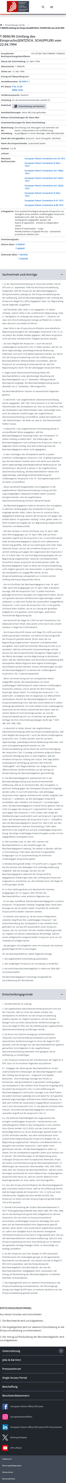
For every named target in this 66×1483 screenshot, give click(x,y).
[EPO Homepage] (18, 7)
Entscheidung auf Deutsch (29, 106)
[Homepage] (1, 25)
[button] (33, 274)
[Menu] (51, 7)
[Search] (43, 7)
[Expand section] (61, 1351)
